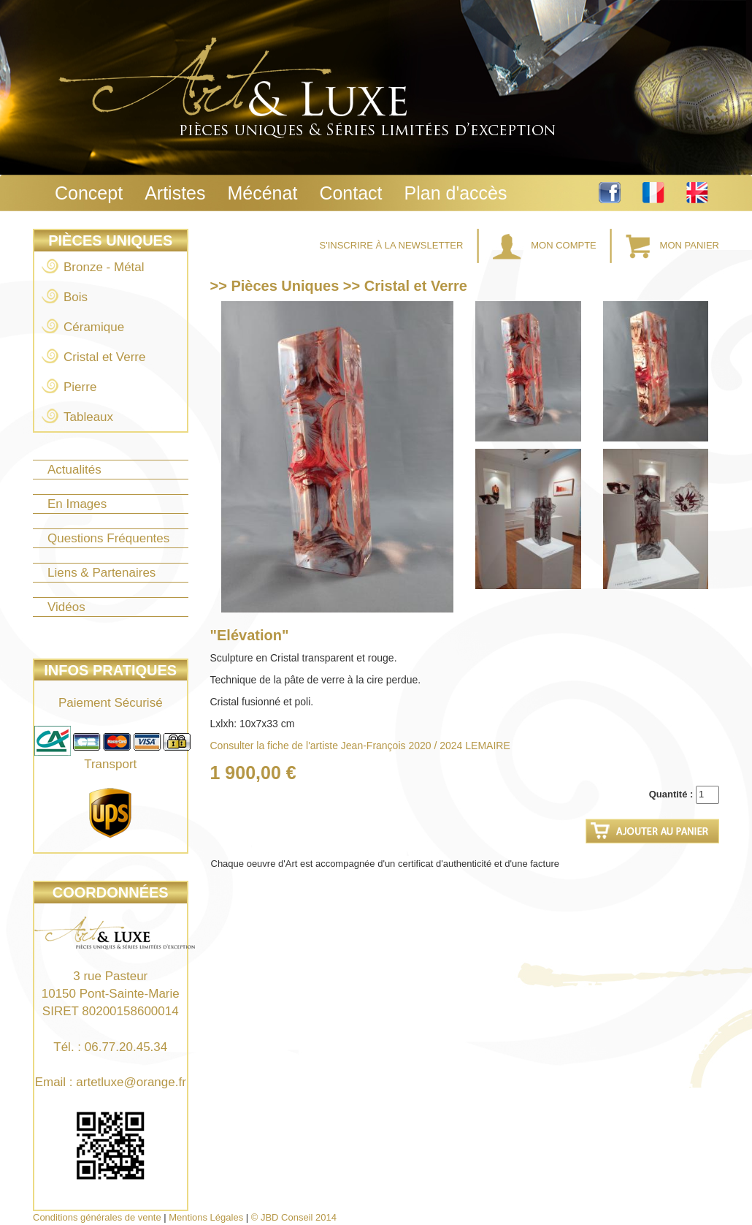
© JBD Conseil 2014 (294, 1217)
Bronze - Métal (104, 267)
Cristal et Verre (104, 357)
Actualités (74, 470)
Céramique (94, 327)
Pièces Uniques (110, 240)
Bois (76, 297)
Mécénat (262, 193)
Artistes (175, 193)
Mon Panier (672, 245)
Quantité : (671, 794)
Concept (89, 193)
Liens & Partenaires (101, 573)
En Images (77, 504)
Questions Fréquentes (108, 538)
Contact (350, 193)
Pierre (80, 387)
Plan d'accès (455, 193)
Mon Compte (546, 245)
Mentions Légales (206, 1217)
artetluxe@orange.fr (131, 1082)
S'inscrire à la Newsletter (393, 245)
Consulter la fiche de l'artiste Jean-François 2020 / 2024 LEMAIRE (360, 745)
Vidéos (66, 607)
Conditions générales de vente (97, 1217)
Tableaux (88, 417)
